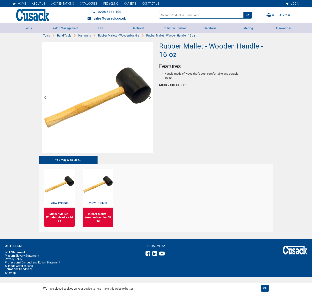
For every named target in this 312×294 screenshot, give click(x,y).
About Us (38, 3)
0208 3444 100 (106, 12)
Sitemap (10, 272)
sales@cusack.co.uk (106, 18)
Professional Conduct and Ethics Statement (32, 262)
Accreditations (62, 3)
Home (19, 3)
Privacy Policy (13, 259)
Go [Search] (247, 15)
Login (292, 3)
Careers (130, 3)
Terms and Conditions (19, 269)
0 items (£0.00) (279, 15)
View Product (59, 203)
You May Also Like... (68, 159)
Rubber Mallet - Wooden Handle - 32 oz (98, 217)
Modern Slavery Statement (22, 255)
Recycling (110, 3)
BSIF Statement (15, 252)
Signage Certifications (19, 265)
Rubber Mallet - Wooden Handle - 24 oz (59, 217)
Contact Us (150, 3)
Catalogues (88, 3)
